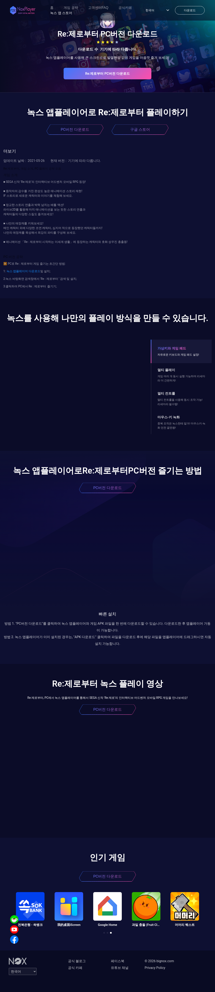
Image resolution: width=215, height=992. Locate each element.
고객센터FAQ (98, 7)
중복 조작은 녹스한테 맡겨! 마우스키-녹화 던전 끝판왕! (181, 425)
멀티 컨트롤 (166, 393)
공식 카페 (75, 968)
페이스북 (117, 961)
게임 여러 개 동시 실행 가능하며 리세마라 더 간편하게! (181, 378)
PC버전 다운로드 (75, 129)
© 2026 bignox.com (159, 961)
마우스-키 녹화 (168, 417)
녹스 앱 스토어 (61, 13)
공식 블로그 (77, 961)
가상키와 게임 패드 (171, 348)
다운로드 (34, 271)
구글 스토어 (140, 129)
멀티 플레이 (166, 370)
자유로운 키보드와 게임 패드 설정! (178, 354)
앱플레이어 (20, 271)
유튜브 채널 (119, 968)
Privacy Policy (155, 968)
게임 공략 (71, 7)
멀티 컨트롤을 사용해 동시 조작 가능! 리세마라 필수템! (179, 402)
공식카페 (125, 7)
